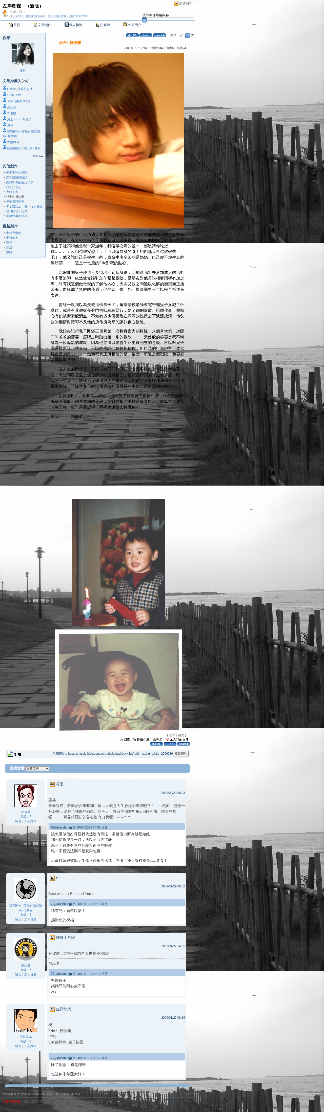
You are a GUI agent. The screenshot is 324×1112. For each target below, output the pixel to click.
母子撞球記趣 (15, 201)
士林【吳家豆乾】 (19, 101)
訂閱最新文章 (78, 16)
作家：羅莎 (17, 12)
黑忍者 (25, 965)
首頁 (16, 25)
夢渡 (9, 247)
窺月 (9, 242)
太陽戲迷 (13, 142)
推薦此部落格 (35, 16)
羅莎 (23, 71)
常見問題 (45, 1101)
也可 (10, 125)
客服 (109, 1101)
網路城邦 (185, 3)
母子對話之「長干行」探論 (24, 206)
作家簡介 (134, 25)
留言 (18, 821)
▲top (189, 1093)
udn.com (187, 1101)
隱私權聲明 (95, 1101)
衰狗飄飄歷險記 (16, 177)
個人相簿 (75, 25)
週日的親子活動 (16, 211)
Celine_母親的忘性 (20, 89)
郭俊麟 (11, 113)
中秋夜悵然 (13, 233)
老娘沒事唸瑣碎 (16, 216)
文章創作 (44, 25)
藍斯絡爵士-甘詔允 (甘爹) (24, 148)
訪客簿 (105, 25)
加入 (261, 1108)
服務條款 (60, 1101)
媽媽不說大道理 (16, 173)
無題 (9, 252)
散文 (181, 735)
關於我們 (30, 1101)
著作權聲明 (77, 1101)
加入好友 (16, 16)
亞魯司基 (26, 1037)
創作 (172, 735)
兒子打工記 (13, 187)
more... (38, 156)
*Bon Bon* (14, 95)
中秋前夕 (12, 237)
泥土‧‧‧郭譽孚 (19, 119)
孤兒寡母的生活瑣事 (19, 182)
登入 (253, 1108)
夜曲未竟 (12, 192)
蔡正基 (11, 107)
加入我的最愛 (57, 16)
